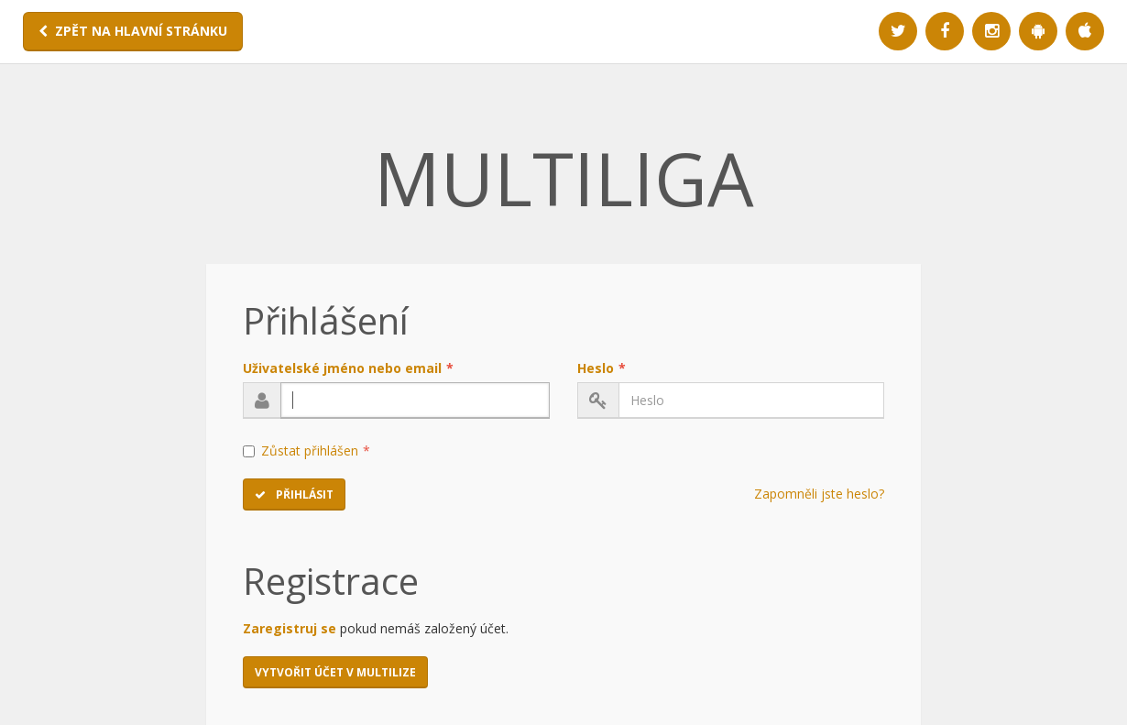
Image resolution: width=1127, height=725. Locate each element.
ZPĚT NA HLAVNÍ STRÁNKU (132, 30)
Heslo (601, 368)
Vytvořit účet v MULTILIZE (335, 672)
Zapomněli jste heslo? (819, 493)
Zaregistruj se (289, 628)
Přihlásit (294, 494)
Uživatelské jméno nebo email (348, 368)
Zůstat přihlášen (306, 450)
